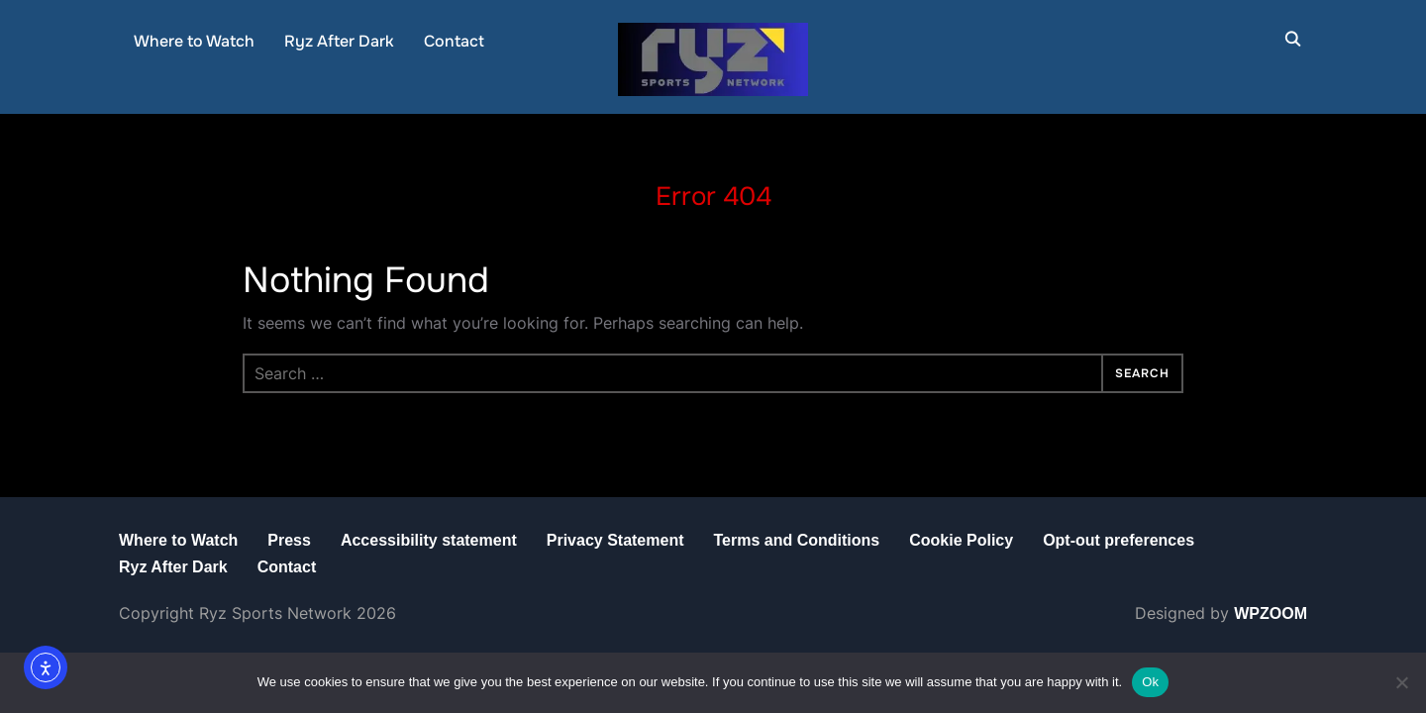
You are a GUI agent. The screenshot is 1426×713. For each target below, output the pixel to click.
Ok (1150, 681)
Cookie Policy (961, 540)
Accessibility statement (429, 540)
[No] (1401, 682)
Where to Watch (194, 41)
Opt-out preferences (1118, 540)
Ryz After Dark (339, 41)
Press (289, 540)
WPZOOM (1270, 613)
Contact (454, 41)
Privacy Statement (615, 540)
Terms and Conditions (796, 540)
